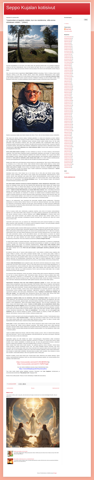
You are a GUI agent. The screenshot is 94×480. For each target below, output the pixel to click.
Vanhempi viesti (55, 388)
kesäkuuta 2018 (67, 98)
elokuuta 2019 (67, 81)
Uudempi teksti (10, 388)
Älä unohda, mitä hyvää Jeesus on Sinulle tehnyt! (24, 459)
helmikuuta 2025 (67, 38)
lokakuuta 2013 (67, 148)
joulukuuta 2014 (67, 129)
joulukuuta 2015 (67, 113)
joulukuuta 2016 (67, 106)
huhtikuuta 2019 (67, 84)
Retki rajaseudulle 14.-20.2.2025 (20, 451)
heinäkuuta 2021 (67, 55)
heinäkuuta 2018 (67, 97)
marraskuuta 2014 (68, 130)
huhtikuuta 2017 (67, 103)
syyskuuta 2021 (67, 54)
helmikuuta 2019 (67, 87)
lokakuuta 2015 (67, 114)
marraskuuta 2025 (68, 36)
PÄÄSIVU (67, 173)
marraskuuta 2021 (68, 52)
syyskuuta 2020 (67, 63)
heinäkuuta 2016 (67, 110)
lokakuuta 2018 (67, 92)
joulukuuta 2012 (67, 162)
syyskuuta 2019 (67, 79)
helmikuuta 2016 (67, 111)
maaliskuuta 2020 (68, 70)
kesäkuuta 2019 (67, 83)
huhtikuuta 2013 (67, 157)
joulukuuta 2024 (67, 40)
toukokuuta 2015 (67, 121)
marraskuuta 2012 (68, 164)
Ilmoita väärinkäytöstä (69, 177)
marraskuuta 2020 (68, 62)
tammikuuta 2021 (68, 59)
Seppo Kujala (68, 29)
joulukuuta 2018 (67, 90)
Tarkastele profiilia (68, 31)
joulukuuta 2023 (67, 44)
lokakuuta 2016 (67, 108)
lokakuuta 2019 (67, 78)
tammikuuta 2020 (68, 73)
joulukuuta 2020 (67, 60)
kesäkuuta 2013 (67, 154)
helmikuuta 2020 (67, 71)
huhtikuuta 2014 (67, 140)
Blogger (55, 473)
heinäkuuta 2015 (67, 118)
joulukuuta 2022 (67, 46)
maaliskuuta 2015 (68, 124)
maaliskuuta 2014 (68, 141)
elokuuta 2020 (67, 65)
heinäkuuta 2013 (67, 153)
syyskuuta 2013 (67, 149)
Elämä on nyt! (9, 392)
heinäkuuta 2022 (67, 48)
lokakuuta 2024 (67, 41)
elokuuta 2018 (67, 95)
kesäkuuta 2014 (67, 138)
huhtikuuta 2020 (67, 68)
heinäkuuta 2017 (67, 102)
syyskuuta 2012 (67, 167)
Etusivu (32, 388)
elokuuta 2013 (67, 151)
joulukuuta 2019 (67, 75)
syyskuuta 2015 (67, 116)
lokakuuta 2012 (67, 165)
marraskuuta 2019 (68, 76)
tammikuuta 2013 (68, 161)
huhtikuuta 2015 (67, 122)
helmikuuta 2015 (67, 126)
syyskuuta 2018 (67, 94)
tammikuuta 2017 (68, 105)
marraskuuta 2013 (68, 146)
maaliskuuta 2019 (68, 86)
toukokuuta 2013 (67, 156)
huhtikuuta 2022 (67, 49)
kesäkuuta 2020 (67, 67)
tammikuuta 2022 (68, 51)
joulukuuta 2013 (67, 145)
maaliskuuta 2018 (68, 100)
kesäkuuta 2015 (67, 119)
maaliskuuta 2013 (68, 159)
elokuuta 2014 (67, 135)
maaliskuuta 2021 (68, 57)
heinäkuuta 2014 (67, 137)
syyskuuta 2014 (67, 134)
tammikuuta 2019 (68, 89)
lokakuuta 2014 (67, 132)
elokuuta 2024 (67, 43)
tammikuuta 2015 (68, 127)
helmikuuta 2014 (67, 143)
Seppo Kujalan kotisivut (30, 7)
